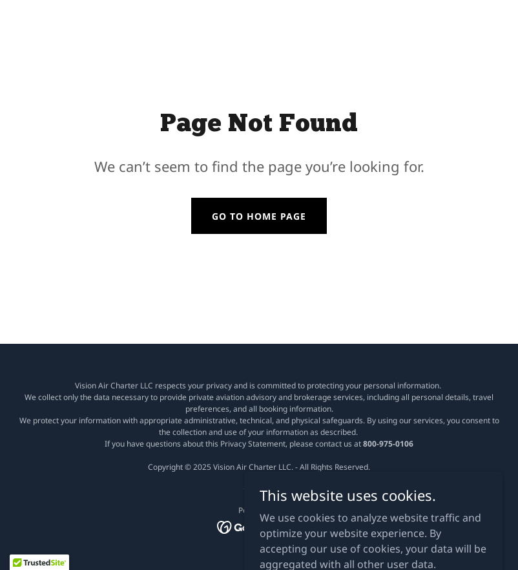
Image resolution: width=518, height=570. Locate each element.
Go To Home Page (259, 216)
